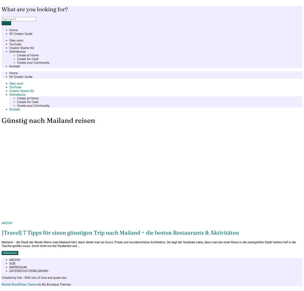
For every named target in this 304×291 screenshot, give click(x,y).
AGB (12, 263)
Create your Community (33, 63)
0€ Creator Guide (21, 34)
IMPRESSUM (18, 267)
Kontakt (14, 66)
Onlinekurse (17, 51)
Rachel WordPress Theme (19, 284)
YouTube (15, 44)
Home (13, 30)
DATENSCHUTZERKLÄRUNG (28, 271)
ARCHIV (7, 223)
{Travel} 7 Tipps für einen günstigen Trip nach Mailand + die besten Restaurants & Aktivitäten (120, 232)
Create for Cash (28, 59)
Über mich (16, 40)
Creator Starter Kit (21, 48)
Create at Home (28, 55)
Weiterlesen (10, 252)
